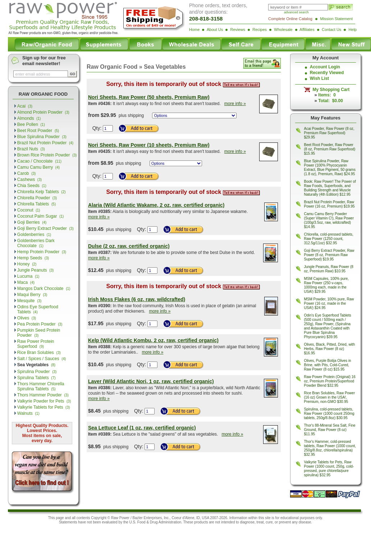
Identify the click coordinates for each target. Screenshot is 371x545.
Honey (27, 264)
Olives (26, 318)
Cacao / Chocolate (39, 161)
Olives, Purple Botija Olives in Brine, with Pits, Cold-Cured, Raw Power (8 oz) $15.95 (327, 365)
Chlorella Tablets (36, 203)
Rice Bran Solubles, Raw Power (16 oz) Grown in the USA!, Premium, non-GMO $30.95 (329, 397)
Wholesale (283, 29)
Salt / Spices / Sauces (41, 358)
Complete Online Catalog (290, 19)
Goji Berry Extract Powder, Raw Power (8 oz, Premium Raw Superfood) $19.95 (329, 255)
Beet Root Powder (38, 130)
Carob (26, 173)
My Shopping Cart (329, 89)
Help (353, 29)
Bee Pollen (31, 124)
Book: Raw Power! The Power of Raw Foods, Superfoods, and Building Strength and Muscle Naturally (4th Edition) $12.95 (330, 188)
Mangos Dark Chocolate (43, 288)
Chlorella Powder (37, 197)
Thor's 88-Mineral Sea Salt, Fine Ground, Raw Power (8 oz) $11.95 (330, 429)
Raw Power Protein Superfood (35, 344)
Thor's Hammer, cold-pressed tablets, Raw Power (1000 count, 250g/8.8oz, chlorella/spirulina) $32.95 (330, 448)
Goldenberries (34, 234)
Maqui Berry (32, 294)
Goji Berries (32, 222)
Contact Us (331, 29)
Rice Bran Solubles (39, 352)
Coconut (28, 210)
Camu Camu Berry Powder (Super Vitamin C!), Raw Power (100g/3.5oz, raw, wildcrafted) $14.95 (329, 220)
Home (194, 29)
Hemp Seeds (33, 257)
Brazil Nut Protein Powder (45, 142)
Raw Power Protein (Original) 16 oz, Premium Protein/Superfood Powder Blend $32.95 (330, 381)
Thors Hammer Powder (43, 395)
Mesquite (29, 300)
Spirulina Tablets (36, 377)
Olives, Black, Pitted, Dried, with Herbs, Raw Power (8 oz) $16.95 (329, 348)
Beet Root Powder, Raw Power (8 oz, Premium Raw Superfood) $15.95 (330, 149)
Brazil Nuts (31, 148)
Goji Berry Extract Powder (45, 228)
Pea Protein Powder (40, 324)
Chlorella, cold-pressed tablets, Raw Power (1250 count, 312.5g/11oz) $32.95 (328, 238)
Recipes (259, 29)
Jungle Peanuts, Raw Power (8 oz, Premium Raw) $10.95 (328, 269)
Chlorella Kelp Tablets (41, 191)
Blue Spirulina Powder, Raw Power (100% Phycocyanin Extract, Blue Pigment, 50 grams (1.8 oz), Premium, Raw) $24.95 (330, 167)
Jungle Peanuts (35, 270)
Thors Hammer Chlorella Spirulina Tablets (40, 386)
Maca (26, 282)
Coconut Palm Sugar (40, 216)
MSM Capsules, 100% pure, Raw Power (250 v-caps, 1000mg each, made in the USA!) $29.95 (326, 285)
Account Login (325, 66)
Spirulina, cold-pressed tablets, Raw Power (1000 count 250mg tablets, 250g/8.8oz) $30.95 (329, 413)
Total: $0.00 (330, 100)
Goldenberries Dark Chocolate (36, 243)
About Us (215, 29)
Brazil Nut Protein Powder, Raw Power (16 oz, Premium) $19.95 (329, 204)
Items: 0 (327, 94)
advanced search (296, 12)
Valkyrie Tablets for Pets (43, 407)
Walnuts (28, 413)
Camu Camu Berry (38, 167)
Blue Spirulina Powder (42, 136)
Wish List (319, 78)
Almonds (29, 118)
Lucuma (28, 276)
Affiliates (306, 29)
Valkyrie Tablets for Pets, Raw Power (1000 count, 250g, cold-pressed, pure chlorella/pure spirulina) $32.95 (329, 468)
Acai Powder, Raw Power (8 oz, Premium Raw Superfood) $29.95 (329, 133)
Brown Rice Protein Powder (47, 155)
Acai (24, 106)
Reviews (237, 29)
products (201, 522)
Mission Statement (336, 19)
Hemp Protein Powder (41, 251)
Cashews (29, 179)
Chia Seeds (31, 185)
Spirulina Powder (37, 371)
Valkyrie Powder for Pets (44, 401)
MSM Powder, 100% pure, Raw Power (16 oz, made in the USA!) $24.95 (329, 303)
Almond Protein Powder (43, 112)
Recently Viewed (327, 72)
